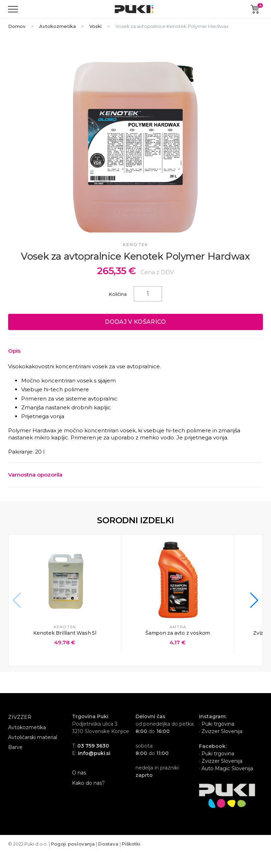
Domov (16, 26)
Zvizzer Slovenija (221, 731)
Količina (118, 294)
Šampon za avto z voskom (177, 633)
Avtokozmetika (57, 26)
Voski (95, 26)
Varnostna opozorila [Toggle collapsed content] (35, 474)
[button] (254, 600)
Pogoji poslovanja (73, 844)
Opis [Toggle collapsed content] (14, 350)
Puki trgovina (217, 724)
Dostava (108, 844)
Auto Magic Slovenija (227, 768)
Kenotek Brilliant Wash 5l (64, 633)
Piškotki (131, 844)
